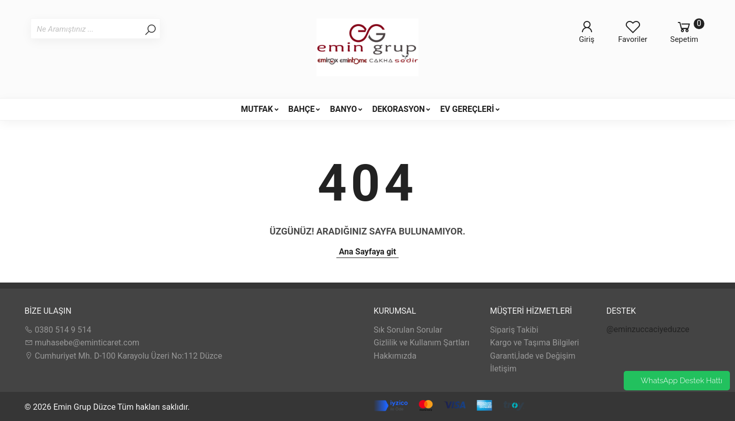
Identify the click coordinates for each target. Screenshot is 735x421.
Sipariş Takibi (514, 330)
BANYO (343, 109)
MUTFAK (257, 109)
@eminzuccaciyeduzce (648, 329)
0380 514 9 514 (57, 330)
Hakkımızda (395, 356)
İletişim (503, 368)
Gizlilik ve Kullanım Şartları (422, 342)
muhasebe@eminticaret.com (81, 342)
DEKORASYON (398, 109)
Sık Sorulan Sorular (408, 330)
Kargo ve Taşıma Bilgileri (534, 342)
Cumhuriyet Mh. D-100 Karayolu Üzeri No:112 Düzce (123, 356)
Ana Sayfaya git (367, 251)
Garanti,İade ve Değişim (532, 356)
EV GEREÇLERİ (467, 109)
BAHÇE (301, 109)
